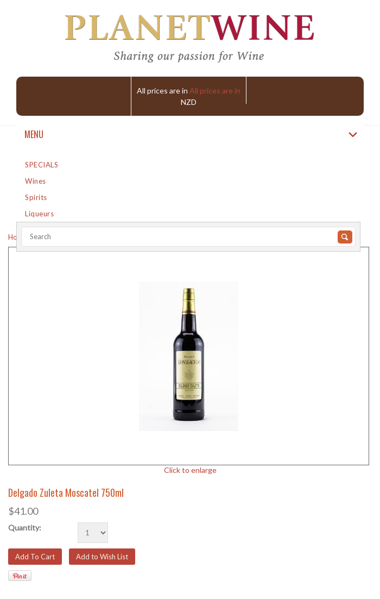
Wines (35, 181)
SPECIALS (41, 164)
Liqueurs (39, 213)
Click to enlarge (190, 470)
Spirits (36, 197)
